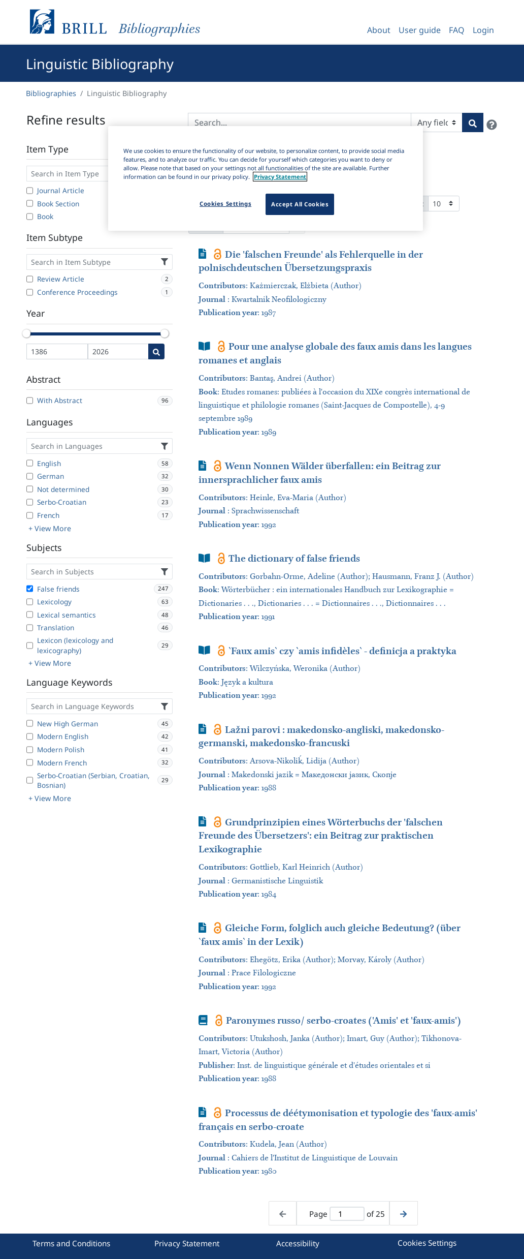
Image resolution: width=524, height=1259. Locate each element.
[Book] (29, 216)
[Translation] (29, 628)
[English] (29, 463)
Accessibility (297, 1243)
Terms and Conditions (71, 1243)
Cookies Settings (427, 1243)
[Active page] (347, 1214)
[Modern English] (29, 736)
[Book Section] (29, 203)
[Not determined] (29, 489)
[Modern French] (29, 762)
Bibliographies (51, 93)
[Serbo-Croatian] (29, 502)
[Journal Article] (29, 191)
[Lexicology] (29, 602)
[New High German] (29, 723)
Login (483, 30)
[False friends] (29, 589)
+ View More (49, 528)
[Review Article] (29, 279)
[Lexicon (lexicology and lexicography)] (29, 645)
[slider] (26, 333)
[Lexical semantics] (29, 614)
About (378, 30)
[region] (265, 178)
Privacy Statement (186, 1243)
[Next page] (403, 1213)
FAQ (457, 30)
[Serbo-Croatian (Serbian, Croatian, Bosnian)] (29, 780)
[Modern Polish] (29, 750)
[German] (29, 476)
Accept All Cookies (300, 204)
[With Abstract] (29, 400)
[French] (29, 515)
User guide (420, 30)
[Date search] (156, 351)
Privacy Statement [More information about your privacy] (280, 176)
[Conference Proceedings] (29, 292)
